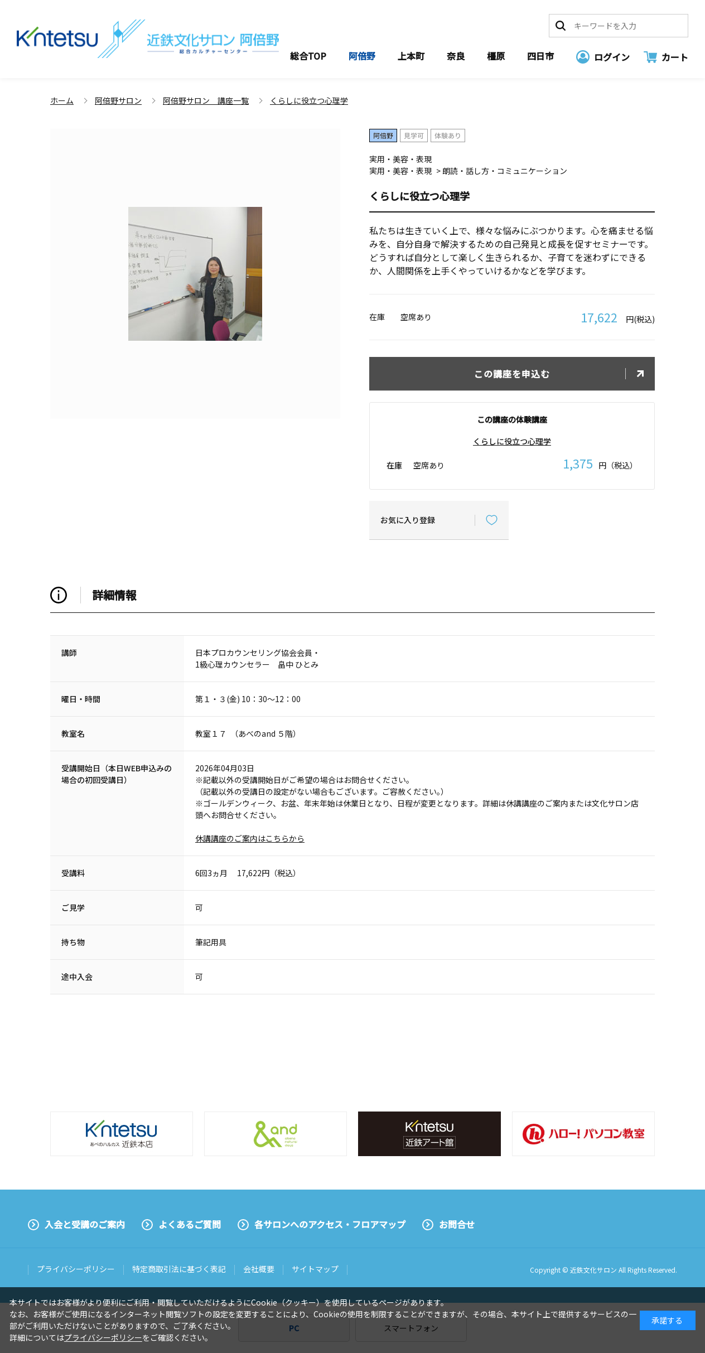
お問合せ (457, 1224)
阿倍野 (362, 55)
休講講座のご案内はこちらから (250, 838)
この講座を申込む (512, 373)
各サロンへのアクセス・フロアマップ (329, 1224)
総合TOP (308, 55)
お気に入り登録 (407, 519)
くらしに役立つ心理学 (512, 441)
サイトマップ (315, 1268)
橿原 (496, 55)
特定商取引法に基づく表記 (179, 1268)
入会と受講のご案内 (85, 1224)
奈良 (456, 55)
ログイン (612, 57)
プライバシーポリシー (76, 1268)
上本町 (411, 55)
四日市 (540, 55)
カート (674, 57)
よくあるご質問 (189, 1224)
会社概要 (258, 1268)
